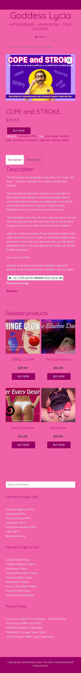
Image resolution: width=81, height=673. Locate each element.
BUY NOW (19, 130)
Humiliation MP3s (23, 46)
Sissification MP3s (16, 522)
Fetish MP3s (13, 531)
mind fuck (45, 140)
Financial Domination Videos (22, 573)
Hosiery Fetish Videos (18, 590)
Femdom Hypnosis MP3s (20, 509)
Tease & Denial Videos (19, 577)
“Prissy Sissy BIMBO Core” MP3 (23, 623)
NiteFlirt (12, 291)
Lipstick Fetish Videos (18, 559)
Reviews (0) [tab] (34, 160)
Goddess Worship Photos (20, 595)
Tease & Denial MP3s (18, 518)
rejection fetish (60, 140)
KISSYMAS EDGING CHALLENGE (24, 627)
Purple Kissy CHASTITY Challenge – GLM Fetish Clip (36, 619)
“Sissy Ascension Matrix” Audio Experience (30, 636)
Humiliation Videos (16, 568)
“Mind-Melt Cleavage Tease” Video (26, 632)
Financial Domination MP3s (21, 527)
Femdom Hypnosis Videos (21, 564)
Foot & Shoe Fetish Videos (21, 586)
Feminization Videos (17, 582)
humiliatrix (32, 140)
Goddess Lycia (40, 15)
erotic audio (51, 136)
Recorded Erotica (15, 536)
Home (9, 46)
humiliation (19, 140)
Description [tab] (15, 160)
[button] (69, 60)
